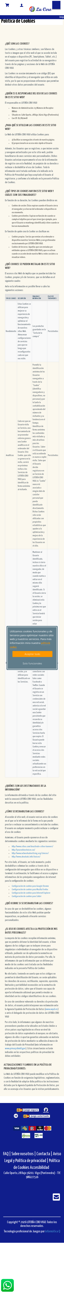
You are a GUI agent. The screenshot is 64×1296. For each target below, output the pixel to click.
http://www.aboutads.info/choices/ (26, 857)
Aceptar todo (32, 654)
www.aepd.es (51, 1009)
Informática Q (52, 1231)
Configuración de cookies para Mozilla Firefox (30, 889)
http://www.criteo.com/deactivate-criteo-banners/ (32, 846)
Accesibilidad (39, 1167)
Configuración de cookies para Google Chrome (30, 886)
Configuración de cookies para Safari (26, 896)
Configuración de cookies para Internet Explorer (31, 893)
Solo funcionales (32, 663)
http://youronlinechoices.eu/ (23, 850)
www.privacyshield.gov (15, 1048)
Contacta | (44, 1154)
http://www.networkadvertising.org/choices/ (30, 853)
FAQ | (7, 1154)
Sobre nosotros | (23, 1154)
